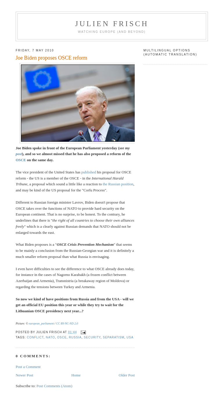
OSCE (21, 160)
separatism (113, 337)
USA (130, 337)
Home (76, 375)
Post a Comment (28, 367)
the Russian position (118, 184)
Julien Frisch (111, 23)
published (88, 172)
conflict (35, 337)
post (19, 154)
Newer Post (24, 375)
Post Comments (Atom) (55, 386)
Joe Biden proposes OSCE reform (51, 58)
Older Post (127, 375)
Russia (75, 337)
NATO (50, 337)
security (92, 337)
